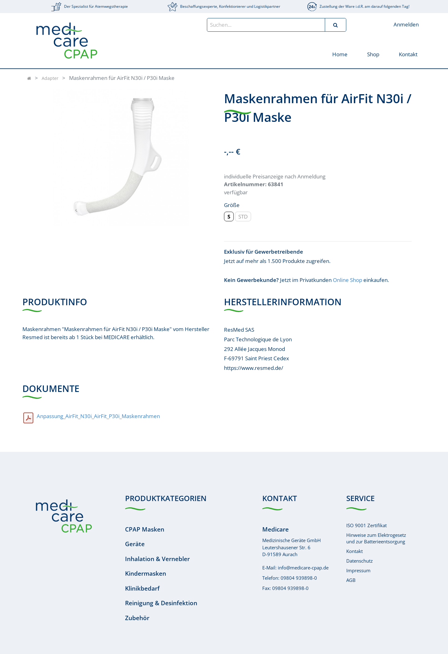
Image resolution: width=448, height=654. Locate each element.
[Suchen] (335, 24)
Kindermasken (145, 573)
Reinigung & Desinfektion (161, 603)
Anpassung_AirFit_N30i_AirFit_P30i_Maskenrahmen (98, 416)
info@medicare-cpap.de (303, 567)
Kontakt (354, 551)
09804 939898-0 (299, 578)
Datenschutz (359, 561)
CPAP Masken (144, 529)
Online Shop (347, 279)
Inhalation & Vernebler (157, 559)
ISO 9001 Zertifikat (366, 525)
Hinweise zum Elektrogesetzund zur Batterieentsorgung (376, 538)
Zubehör (137, 618)
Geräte (135, 544)
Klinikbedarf (142, 588)
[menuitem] (340, 53)
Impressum (358, 570)
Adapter (50, 78)
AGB (351, 580)
